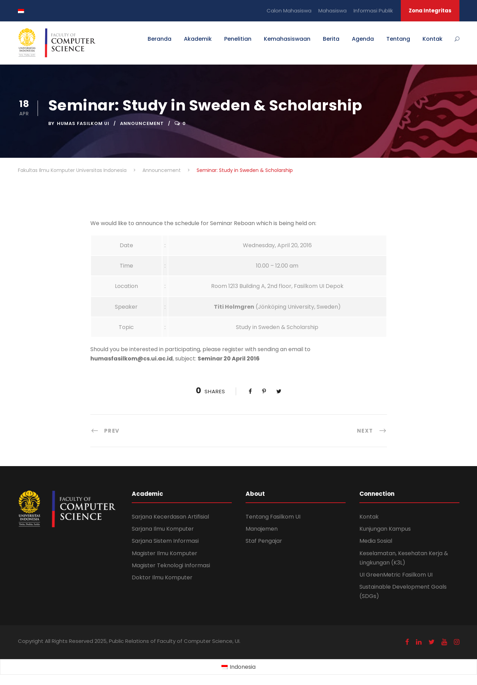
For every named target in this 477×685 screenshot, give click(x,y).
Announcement (142, 123)
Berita (331, 39)
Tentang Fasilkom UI (273, 517)
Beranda (159, 39)
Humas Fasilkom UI (83, 123)
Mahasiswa (332, 10)
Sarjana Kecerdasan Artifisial (170, 517)
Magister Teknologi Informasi (171, 565)
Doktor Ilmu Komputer (162, 577)
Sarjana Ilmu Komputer (163, 529)
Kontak (433, 39)
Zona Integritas (430, 10)
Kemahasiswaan (287, 39)
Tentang (398, 39)
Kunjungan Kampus (385, 529)
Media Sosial (375, 541)
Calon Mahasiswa (289, 10)
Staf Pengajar (264, 541)
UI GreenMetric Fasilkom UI (396, 575)
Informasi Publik (373, 10)
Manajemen (262, 529)
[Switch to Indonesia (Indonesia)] (238, 667)
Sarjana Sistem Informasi (165, 541)
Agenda (363, 39)
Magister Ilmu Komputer (164, 553)
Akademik (198, 39)
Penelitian (237, 39)
